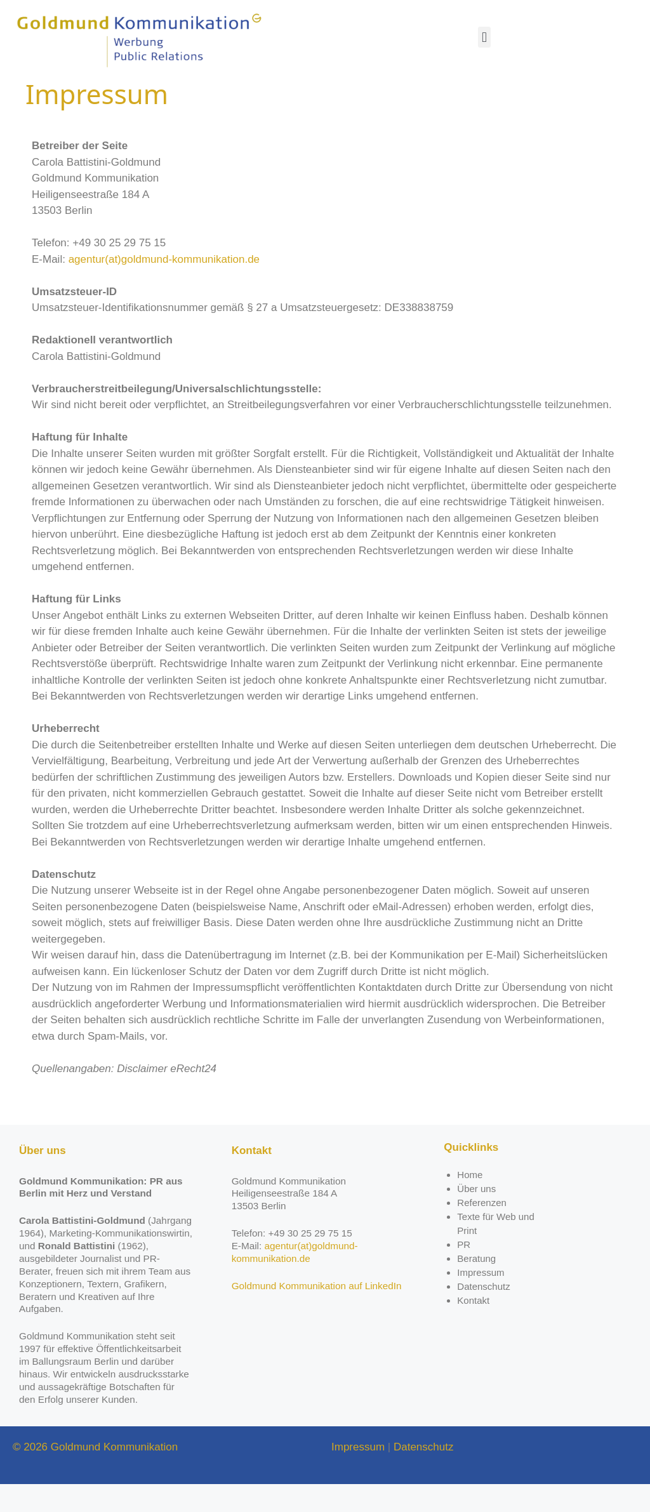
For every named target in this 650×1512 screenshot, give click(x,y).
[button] (484, 37)
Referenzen (482, 1230)
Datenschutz (483, 1314)
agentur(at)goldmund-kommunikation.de (164, 287)
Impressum (480, 1300)
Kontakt (473, 1328)
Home (469, 1202)
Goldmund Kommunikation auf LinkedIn (317, 1313)
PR (463, 1272)
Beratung (476, 1286)
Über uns (476, 1216)
